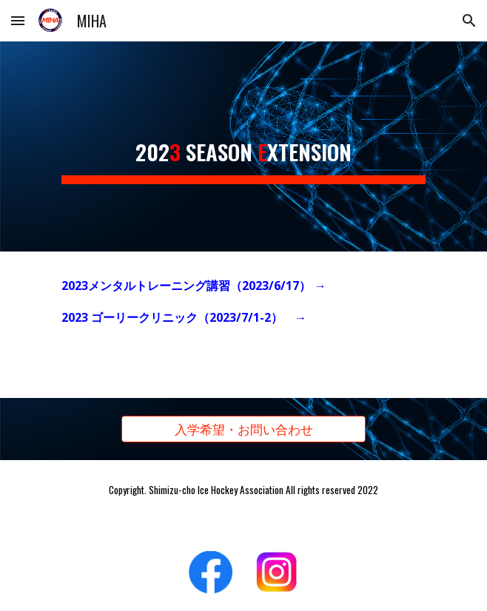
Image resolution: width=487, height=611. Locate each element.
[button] (18, 20)
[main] (243, 146)
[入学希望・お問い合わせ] (243, 429)
